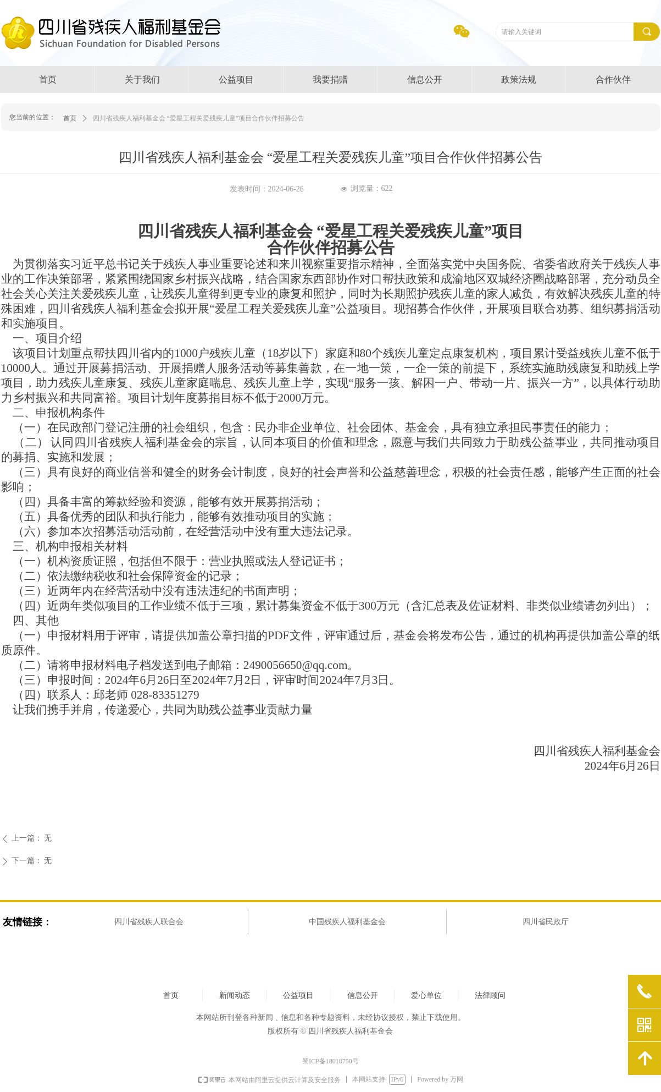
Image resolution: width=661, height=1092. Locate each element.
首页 (69, 118)
